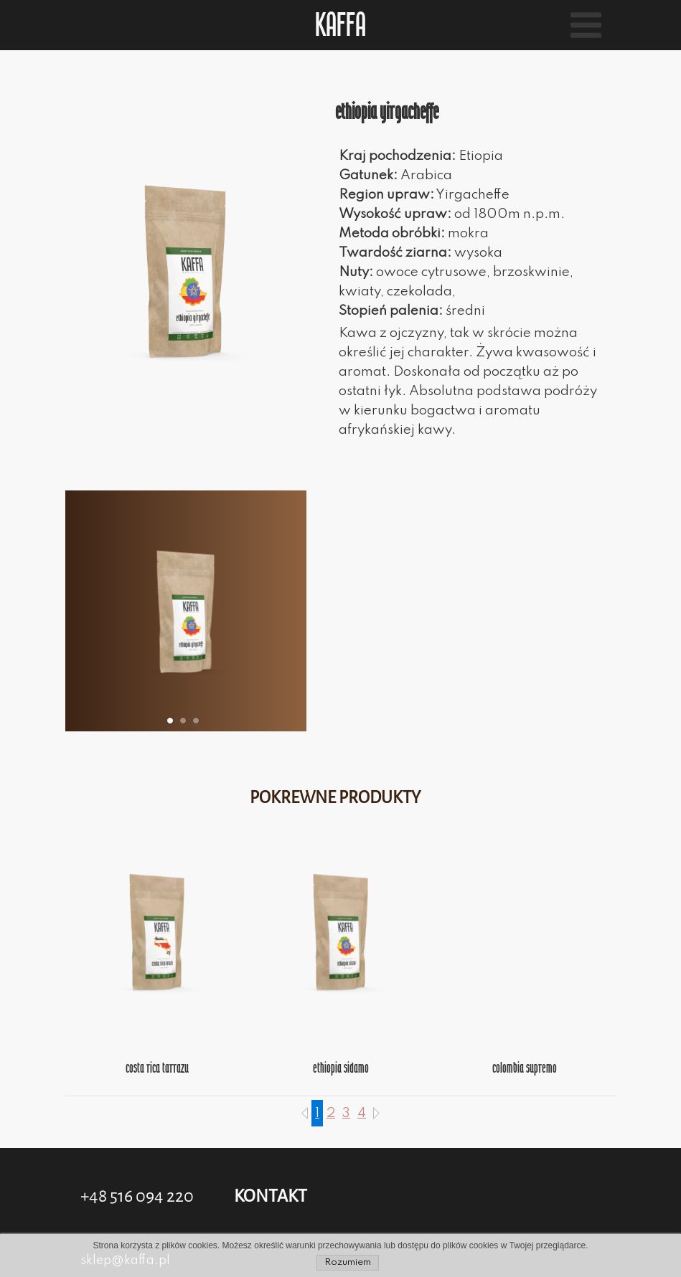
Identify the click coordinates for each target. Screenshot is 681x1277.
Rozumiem (347, 1262)
